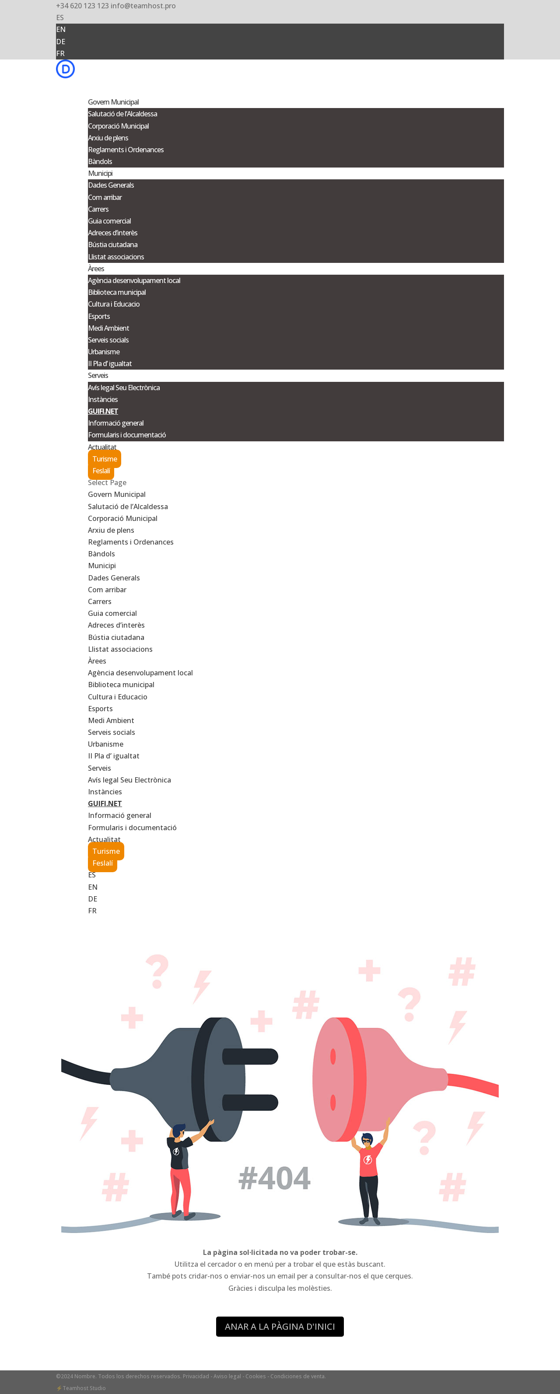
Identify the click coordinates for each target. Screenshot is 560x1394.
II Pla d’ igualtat (110, 363)
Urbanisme (103, 351)
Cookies (255, 1376)
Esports (99, 316)
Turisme (104, 459)
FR (60, 53)
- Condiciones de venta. (296, 1376)
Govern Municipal (117, 494)
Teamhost (75, 1388)
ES (60, 17)
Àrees (97, 661)
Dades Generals (111, 185)
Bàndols (100, 161)
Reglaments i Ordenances (126, 149)
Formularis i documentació (127, 435)
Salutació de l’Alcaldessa (122, 114)
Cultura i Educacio (114, 304)
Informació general (116, 423)
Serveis (99, 768)
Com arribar (105, 197)
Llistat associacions (116, 257)
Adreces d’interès (112, 233)
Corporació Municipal (118, 126)
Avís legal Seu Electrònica (124, 387)
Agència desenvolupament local (134, 280)
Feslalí (101, 470)
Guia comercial (109, 221)
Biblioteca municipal (117, 292)
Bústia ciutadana (112, 244)
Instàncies (103, 399)
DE (60, 41)
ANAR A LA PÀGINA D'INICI (280, 1326)
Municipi (102, 565)
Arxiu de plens (108, 138)
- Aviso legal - (227, 1376)
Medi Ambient (108, 328)
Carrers (98, 209)
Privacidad (196, 1376)
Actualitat (104, 839)
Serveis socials (108, 340)
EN (61, 29)
